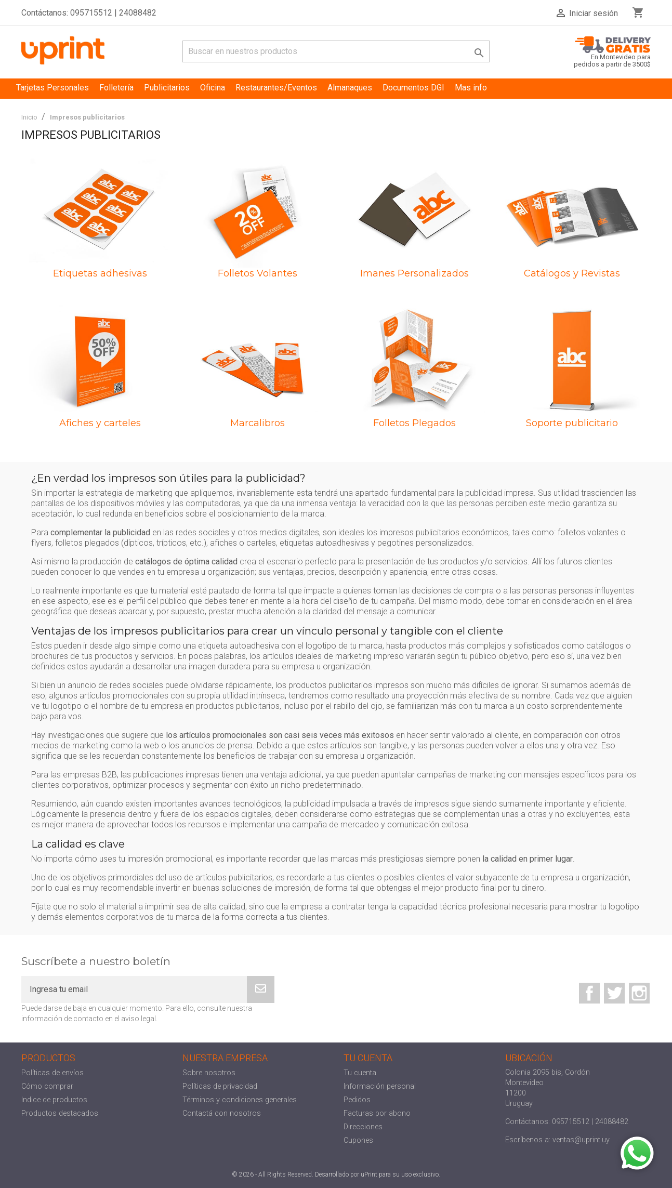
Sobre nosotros (208, 1072)
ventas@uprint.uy (581, 1140)
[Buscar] (336, 51)
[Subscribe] (260, 989)
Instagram (639, 993)
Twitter (614, 993)
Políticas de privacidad (219, 1086)
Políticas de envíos (52, 1072)
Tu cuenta (360, 1072)
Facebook (589, 993)
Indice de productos (54, 1099)
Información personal (380, 1086)
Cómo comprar (47, 1086)
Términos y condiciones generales (239, 1099)
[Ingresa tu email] (134, 989)
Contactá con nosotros (221, 1113)
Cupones (358, 1140)
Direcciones (363, 1127)
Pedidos (357, 1099)
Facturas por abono (377, 1113)
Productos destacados (59, 1113)
